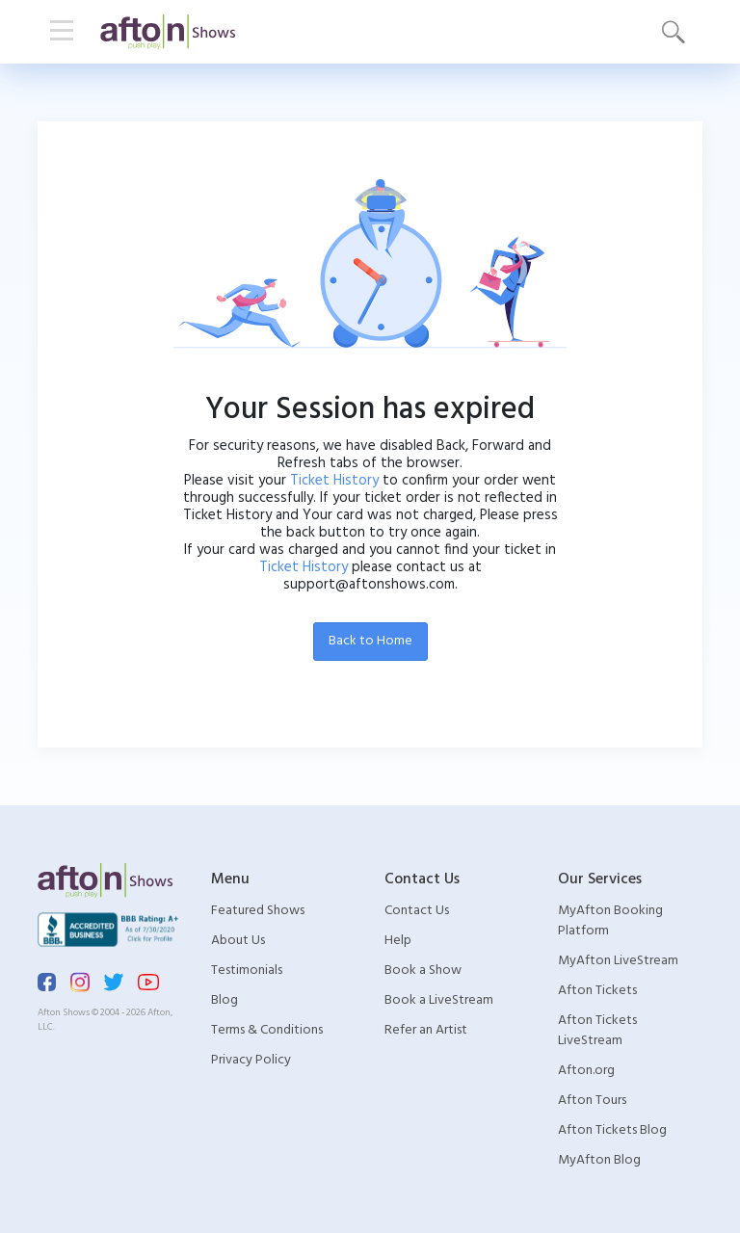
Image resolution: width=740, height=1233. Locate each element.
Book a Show (423, 970)
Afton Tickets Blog (612, 1130)
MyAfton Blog (599, 1160)
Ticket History (334, 480)
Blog (224, 1000)
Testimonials (246, 970)
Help (397, 941)
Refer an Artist (425, 1030)
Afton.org (586, 1071)
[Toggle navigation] (62, 31)
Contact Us (416, 911)
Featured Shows (257, 911)
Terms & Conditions (267, 1030)
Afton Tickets (597, 991)
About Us (238, 941)
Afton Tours (592, 1100)
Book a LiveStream (438, 1000)
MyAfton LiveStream (618, 961)
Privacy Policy (251, 1060)
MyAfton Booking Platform (610, 921)
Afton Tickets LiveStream (597, 1030)
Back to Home (370, 641)
